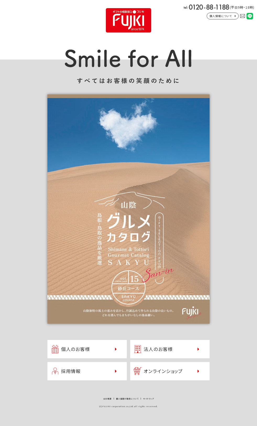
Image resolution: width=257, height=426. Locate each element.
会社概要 (107, 399)
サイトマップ (148, 399)
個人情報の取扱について (127, 399)
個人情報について (221, 16)
